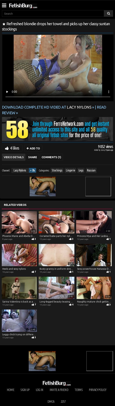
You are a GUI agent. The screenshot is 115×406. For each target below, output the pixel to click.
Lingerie (70, 170)
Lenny (103, 150)
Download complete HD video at (47, 107)
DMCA (50, 401)
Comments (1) (51, 157)
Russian (91, 170)
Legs (81, 170)
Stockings (57, 170)
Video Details (14, 157)
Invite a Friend (59, 390)
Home (10, 390)
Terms (79, 390)
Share (32, 157)
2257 (63, 401)
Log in (39, 390)
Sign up (25, 390)
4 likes (14, 147)
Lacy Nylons (19, 170)
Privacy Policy (97, 390)
